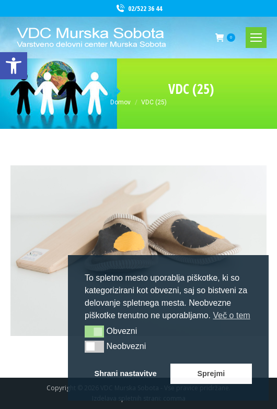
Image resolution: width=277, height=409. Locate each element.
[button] (94, 331)
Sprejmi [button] (211, 373)
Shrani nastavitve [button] (126, 373)
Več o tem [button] (231, 315)
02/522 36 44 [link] (138, 9)
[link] (13, 65)
